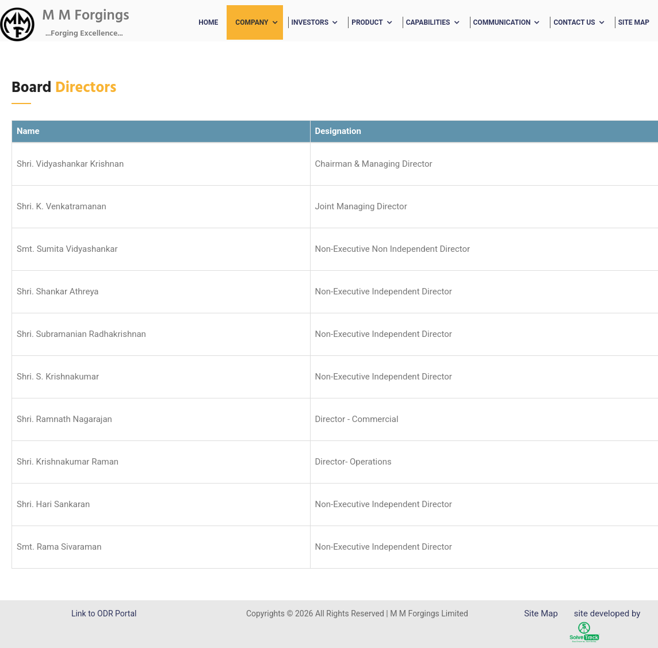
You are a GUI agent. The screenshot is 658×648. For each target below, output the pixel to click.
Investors (310, 22)
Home (208, 22)
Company (251, 22)
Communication (502, 22)
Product (367, 22)
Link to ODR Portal (103, 613)
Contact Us (574, 22)
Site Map (633, 22)
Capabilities (428, 22)
